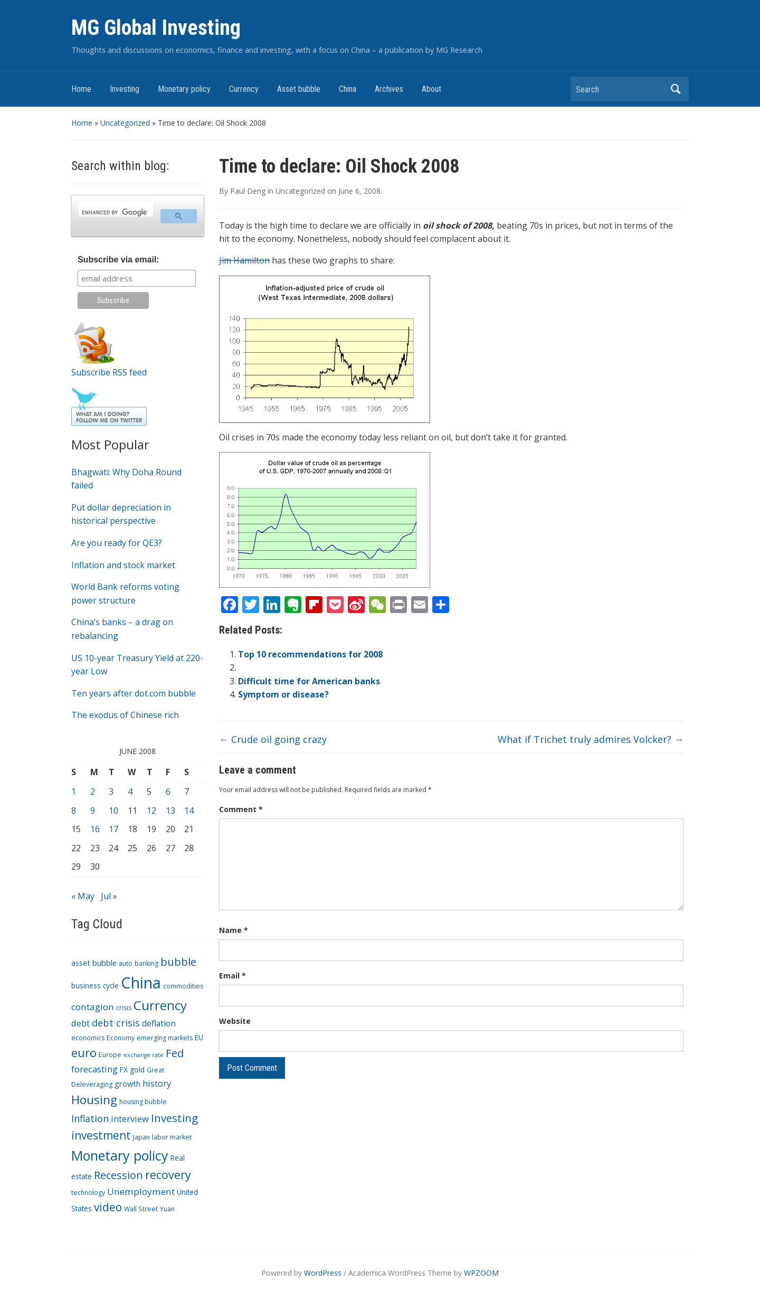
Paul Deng (247, 191)
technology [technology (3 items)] (88, 1192)
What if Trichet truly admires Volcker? (590, 739)
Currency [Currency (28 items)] (160, 1005)
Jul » (109, 896)
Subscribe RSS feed (109, 372)
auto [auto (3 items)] (125, 963)
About (431, 89)
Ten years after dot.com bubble (133, 693)
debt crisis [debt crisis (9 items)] (116, 1022)
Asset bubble (298, 89)
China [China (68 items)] (141, 982)
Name (233, 930)
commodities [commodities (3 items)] (183, 986)
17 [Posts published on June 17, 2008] (113, 829)
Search (675, 89)
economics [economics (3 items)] (87, 1037)
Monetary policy (184, 89)
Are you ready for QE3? (116, 543)
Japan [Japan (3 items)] (141, 1137)
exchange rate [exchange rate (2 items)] (144, 1055)
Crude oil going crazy (273, 739)
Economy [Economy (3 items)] (121, 1037)
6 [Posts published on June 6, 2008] (168, 791)
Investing (124, 89)
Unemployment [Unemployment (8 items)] (141, 1191)
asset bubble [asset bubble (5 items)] (94, 962)
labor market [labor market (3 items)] (172, 1137)
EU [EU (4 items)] (199, 1037)
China (347, 89)
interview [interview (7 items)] (130, 1119)
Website (235, 1021)
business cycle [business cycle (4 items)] (95, 986)
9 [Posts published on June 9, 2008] (92, 810)
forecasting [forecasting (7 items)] (94, 1069)
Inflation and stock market (123, 565)
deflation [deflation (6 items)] (159, 1023)
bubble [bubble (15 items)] (178, 961)
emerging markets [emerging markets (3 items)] (165, 1037)
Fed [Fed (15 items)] (175, 1052)
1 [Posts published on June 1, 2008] (73, 791)
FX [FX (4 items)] (124, 1070)
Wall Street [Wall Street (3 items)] (141, 1208)
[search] (115, 212)
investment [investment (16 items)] (101, 1135)
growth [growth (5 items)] (127, 1083)
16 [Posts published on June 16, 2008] (95, 829)
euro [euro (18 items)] (84, 1052)
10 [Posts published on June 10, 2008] (113, 810)
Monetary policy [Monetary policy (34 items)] (119, 1155)
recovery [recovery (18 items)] (168, 1174)
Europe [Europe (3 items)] (110, 1054)
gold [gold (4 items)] (137, 1070)
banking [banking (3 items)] (146, 963)
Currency (244, 89)
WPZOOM (481, 1273)
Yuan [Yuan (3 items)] (167, 1208)
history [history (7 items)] (156, 1083)
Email (232, 976)
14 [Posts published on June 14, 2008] (189, 810)
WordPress (322, 1273)
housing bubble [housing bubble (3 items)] (143, 1101)
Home (81, 89)
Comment (241, 809)
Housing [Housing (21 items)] (94, 1099)
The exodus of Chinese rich (125, 715)
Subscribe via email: (118, 259)
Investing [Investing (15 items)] (174, 1117)
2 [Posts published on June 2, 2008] (92, 791)
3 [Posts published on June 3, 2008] (111, 791)
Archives (389, 89)
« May (82, 896)
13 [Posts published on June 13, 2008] (170, 810)
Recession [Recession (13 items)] (118, 1175)
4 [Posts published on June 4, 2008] (130, 791)
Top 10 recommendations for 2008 (310, 654)
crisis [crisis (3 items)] (123, 1007)
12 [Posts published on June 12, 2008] (151, 810)
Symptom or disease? (283, 694)
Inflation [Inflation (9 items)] (90, 1118)
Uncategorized (125, 123)
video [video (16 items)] (108, 1207)
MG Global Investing (156, 27)
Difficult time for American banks (309, 681)
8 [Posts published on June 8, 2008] (73, 810)
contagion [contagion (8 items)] (92, 1007)
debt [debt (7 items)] (80, 1023)
